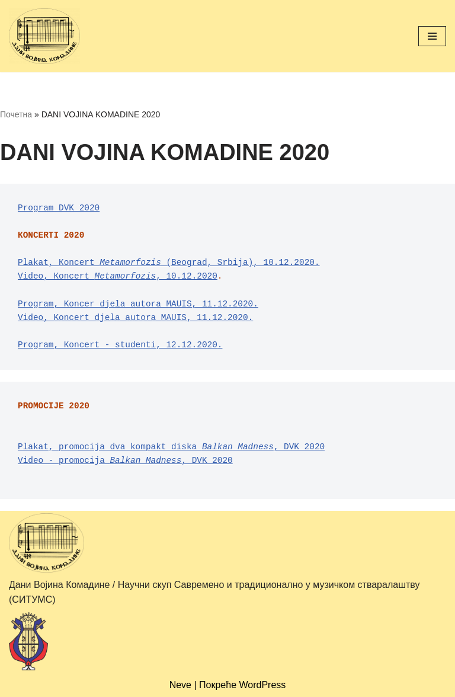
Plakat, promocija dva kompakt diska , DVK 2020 (171, 447)
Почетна (16, 114)
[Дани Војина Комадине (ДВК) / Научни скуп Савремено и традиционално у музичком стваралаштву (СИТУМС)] (44, 36)
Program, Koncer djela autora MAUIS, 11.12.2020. (138, 304)
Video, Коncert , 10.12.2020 (117, 276)
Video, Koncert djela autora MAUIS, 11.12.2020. (135, 317)
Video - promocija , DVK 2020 (125, 460)
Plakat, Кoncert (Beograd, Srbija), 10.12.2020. (169, 262)
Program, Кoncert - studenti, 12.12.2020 (117, 345)
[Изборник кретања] (432, 36)
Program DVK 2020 (59, 208)
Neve (180, 685)
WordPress (262, 685)
